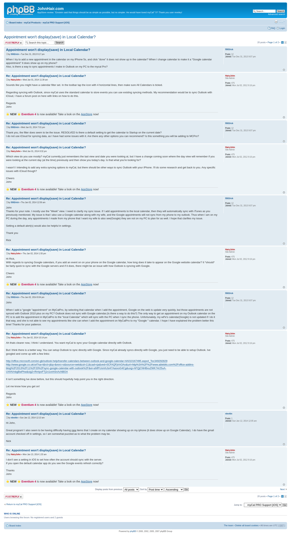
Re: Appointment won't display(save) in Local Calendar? (46, 75)
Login (282, 28)
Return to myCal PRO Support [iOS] (23, 504)
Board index (15, 22)
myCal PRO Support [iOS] (56, 22)
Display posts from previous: (117, 489)
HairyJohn (16, 80)
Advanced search (276, 14)
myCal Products (32, 22)
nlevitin (14, 418)
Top (284, 70)
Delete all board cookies (246, 525)
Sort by (152, 489)
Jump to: (238, 505)
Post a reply (13, 42)
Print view (276, 22)
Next (282, 489)
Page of (273, 42)
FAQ (273, 28)
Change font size (282, 22)
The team (228, 525)
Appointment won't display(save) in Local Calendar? (50, 37)
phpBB (133, 531)
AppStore (86, 114)
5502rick (15, 54)
